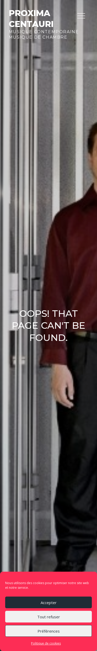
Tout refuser (48, 616)
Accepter (49, 602)
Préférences (49, 631)
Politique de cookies (46, 643)
